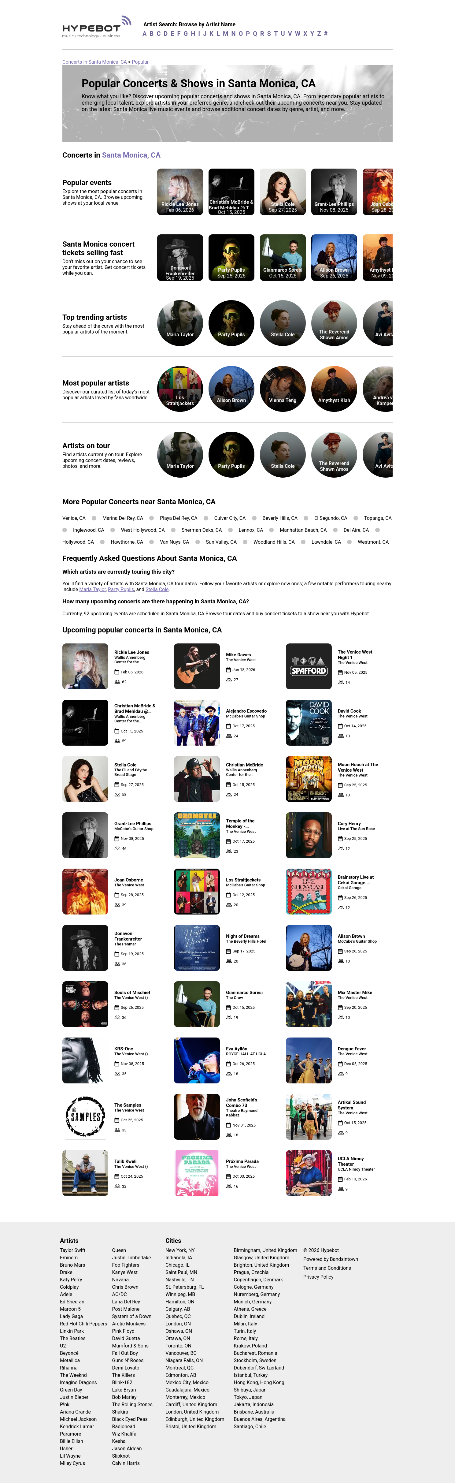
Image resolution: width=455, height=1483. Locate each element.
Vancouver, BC (181, 1353)
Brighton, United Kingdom (261, 1265)
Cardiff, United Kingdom (191, 1404)
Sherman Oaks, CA (202, 530)
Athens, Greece (250, 1309)
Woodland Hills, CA (274, 542)
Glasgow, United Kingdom (262, 1258)
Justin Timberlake (131, 1258)
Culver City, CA (230, 518)
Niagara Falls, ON (184, 1360)
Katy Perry (71, 1280)
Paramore (70, 1434)
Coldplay (69, 1287)
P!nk (64, 1404)
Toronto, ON (178, 1346)
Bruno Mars (72, 1265)
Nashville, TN (179, 1280)
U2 (63, 1346)
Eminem (69, 1258)
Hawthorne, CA (127, 542)
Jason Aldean (127, 1448)
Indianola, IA (178, 1258)
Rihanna (69, 1368)
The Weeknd (73, 1375)
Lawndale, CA (326, 542)
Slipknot (121, 1456)
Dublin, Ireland (249, 1316)
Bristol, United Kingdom (190, 1426)
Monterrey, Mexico (185, 1397)
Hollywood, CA (78, 542)
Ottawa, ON (177, 1338)
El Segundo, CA (330, 518)
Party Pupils (121, 589)
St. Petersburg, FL (184, 1287)
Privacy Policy (318, 1277)
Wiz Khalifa (124, 1434)
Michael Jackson (78, 1419)
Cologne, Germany (254, 1287)
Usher (66, 1448)
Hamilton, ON (179, 1302)
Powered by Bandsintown (330, 1259)
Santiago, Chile (250, 1426)
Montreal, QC (179, 1368)
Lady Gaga (71, 1316)
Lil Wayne (70, 1456)
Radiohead (123, 1426)
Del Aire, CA (356, 530)
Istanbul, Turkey (251, 1375)
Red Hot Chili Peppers (83, 1324)
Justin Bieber (74, 1397)
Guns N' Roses (128, 1360)
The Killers (123, 1375)
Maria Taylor (92, 589)
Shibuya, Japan (250, 1390)
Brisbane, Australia (254, 1412)
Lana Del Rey (126, 1302)
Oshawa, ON (178, 1331)
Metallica (70, 1360)
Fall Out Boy (125, 1353)
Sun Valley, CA (221, 542)
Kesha (119, 1441)
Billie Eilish (71, 1441)
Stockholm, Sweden (255, 1360)
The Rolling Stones (132, 1404)
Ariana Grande (75, 1412)
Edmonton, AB (180, 1375)
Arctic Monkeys (129, 1324)
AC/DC (119, 1294)
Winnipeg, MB (180, 1294)
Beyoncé (69, 1353)
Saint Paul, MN (181, 1272)
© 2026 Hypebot (321, 1250)
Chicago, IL (177, 1265)
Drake (66, 1272)
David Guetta (126, 1338)
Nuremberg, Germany (257, 1294)
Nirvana (120, 1280)
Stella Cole (157, 589)
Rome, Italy (246, 1338)
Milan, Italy (245, 1324)
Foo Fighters (125, 1265)
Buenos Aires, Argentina (260, 1419)
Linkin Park (72, 1331)
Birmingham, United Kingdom (265, 1250)
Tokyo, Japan (248, 1397)
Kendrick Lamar (77, 1426)
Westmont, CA (373, 542)
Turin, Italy (245, 1331)
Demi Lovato (125, 1368)
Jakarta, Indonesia (254, 1404)
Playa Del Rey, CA (178, 518)
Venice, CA (74, 518)
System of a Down (132, 1316)
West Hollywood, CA (143, 530)
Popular (140, 62)
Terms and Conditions (327, 1268)
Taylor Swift (72, 1250)
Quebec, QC (178, 1316)
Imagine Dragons (78, 1382)
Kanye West (125, 1272)
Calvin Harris (126, 1463)
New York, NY (180, 1250)
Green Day (71, 1390)
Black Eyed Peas (130, 1419)
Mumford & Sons (130, 1346)
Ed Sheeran (72, 1302)
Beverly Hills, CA (280, 518)
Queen (119, 1250)
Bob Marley (124, 1397)
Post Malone (126, 1309)
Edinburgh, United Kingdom (194, 1419)
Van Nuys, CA (174, 542)
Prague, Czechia (251, 1272)
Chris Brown (125, 1287)
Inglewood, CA (88, 530)
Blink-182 (122, 1382)
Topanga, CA (378, 518)
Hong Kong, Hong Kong (259, 1382)
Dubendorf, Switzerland (259, 1368)
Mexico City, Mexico (187, 1382)
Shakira (120, 1412)
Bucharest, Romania (255, 1353)
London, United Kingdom (192, 1412)
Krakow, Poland (250, 1346)
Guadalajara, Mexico (187, 1390)
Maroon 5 (70, 1309)
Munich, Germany (253, 1302)
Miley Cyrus (72, 1463)
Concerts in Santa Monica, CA (94, 62)
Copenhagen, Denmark (258, 1280)
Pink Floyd (123, 1331)
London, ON (178, 1324)
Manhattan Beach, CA (303, 530)
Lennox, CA (251, 530)
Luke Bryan (124, 1390)
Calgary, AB (177, 1309)
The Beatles (73, 1338)
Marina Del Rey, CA (122, 518)
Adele (66, 1294)
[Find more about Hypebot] (98, 29)
